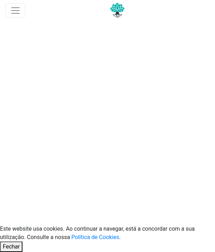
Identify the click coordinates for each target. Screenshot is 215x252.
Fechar (11, 246)
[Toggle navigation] (15, 11)
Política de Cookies (95, 237)
